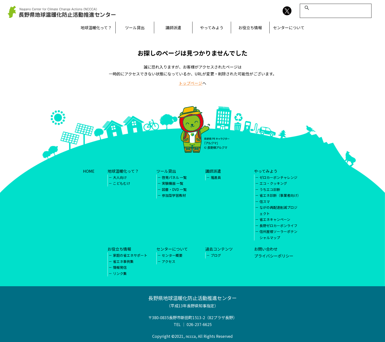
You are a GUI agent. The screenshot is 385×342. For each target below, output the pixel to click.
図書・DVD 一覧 (174, 189)
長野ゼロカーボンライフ (278, 225)
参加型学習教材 (174, 195)
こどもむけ (121, 183)
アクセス (168, 261)
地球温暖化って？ (96, 27)
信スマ (265, 201)
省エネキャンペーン (275, 219)
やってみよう (211, 27)
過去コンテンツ (219, 249)
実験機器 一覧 (172, 183)
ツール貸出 (135, 27)
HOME (88, 171)
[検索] (335, 8)
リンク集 (120, 273)
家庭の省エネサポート (130, 255)
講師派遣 (173, 27)
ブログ (216, 255)
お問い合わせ (266, 249)
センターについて (288, 27)
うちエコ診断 (270, 189)
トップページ (190, 83)
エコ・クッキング (273, 183)
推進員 (216, 177)
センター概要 (172, 255)
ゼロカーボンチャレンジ (278, 177)
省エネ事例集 (123, 261)
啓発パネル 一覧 (174, 177)
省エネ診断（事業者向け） (280, 195)
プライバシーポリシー (273, 256)
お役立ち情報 (250, 27)
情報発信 (120, 267)
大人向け (120, 177)
